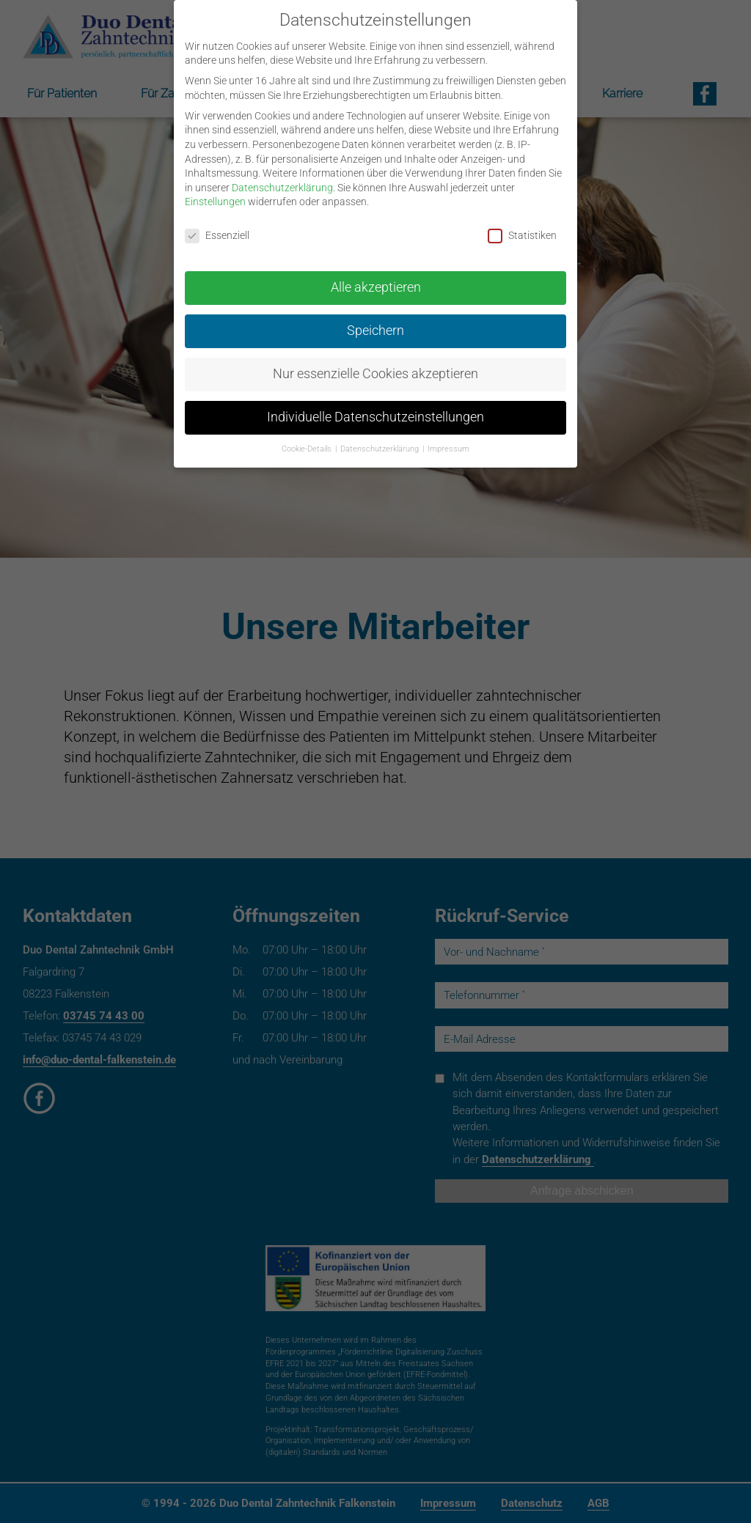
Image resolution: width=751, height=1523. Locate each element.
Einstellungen (215, 190)
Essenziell (217, 225)
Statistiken (522, 225)
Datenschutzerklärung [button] (380, 437)
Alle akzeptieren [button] (376, 276)
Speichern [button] (375, 319)
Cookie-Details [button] (308, 437)
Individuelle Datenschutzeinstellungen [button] (375, 406)
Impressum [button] (448, 437)
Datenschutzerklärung (282, 176)
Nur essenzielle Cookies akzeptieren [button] (375, 362)
